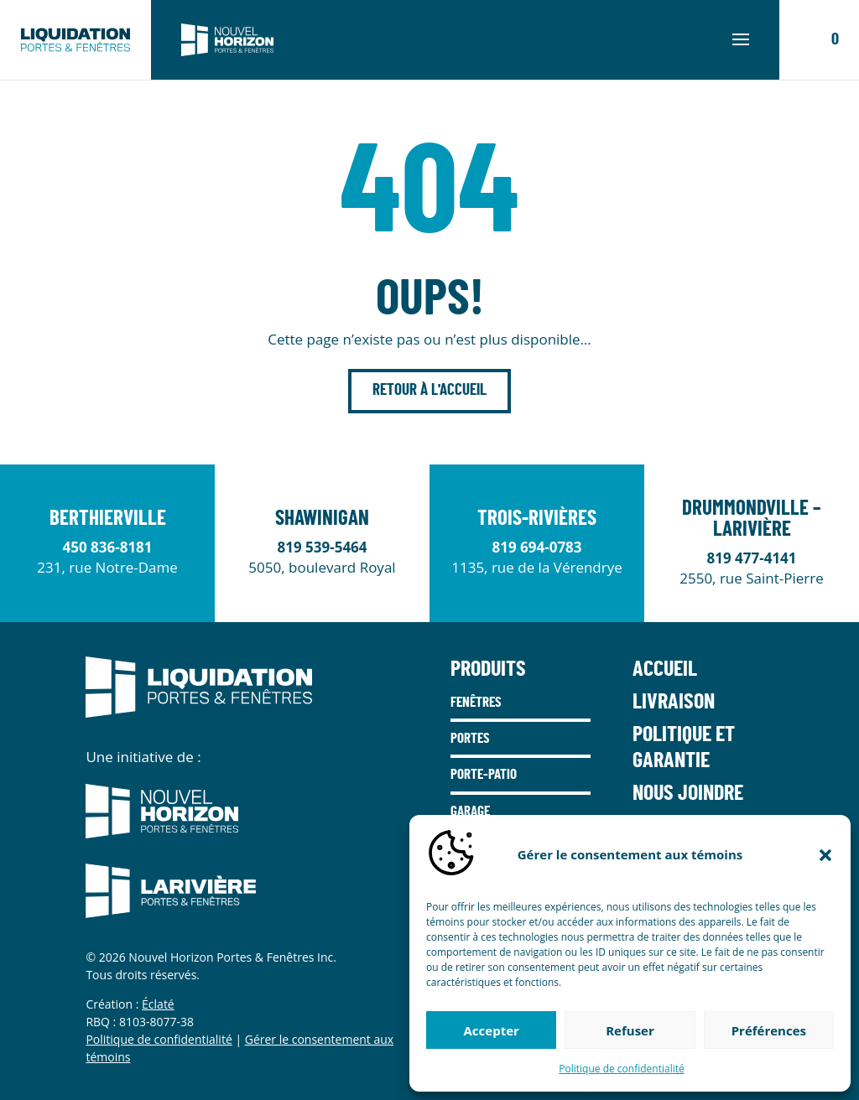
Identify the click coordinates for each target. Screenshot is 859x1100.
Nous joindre (688, 793)
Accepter (491, 1030)
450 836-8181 (107, 547)
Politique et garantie (684, 747)
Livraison (674, 702)
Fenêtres (476, 702)
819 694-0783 (536, 547)
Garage (470, 811)
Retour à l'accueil (429, 390)
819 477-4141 (751, 558)
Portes (470, 738)
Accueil (665, 669)
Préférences (768, 1030)
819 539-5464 (322, 547)
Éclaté (158, 1004)
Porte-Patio (483, 774)
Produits (488, 669)
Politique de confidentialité (621, 1068)
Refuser (630, 1030)
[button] (825, 855)
